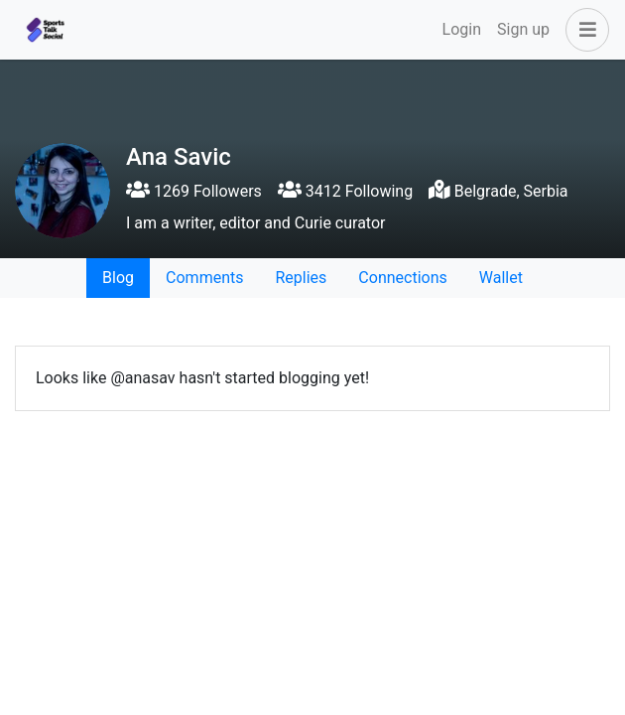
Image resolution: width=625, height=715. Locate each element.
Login (461, 29)
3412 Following (345, 191)
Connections (402, 277)
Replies (300, 277)
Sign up (523, 29)
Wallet (501, 277)
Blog (118, 277)
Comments (204, 277)
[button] (583, 30)
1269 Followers (194, 191)
